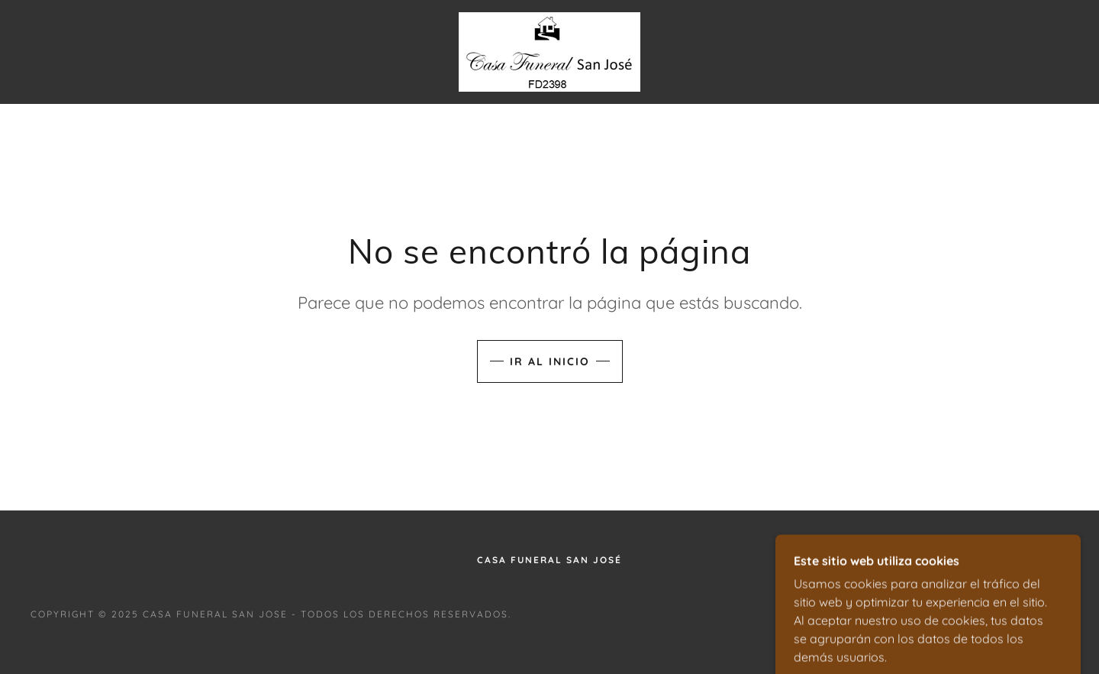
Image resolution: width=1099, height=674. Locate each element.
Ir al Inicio (550, 361)
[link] (549, 50)
